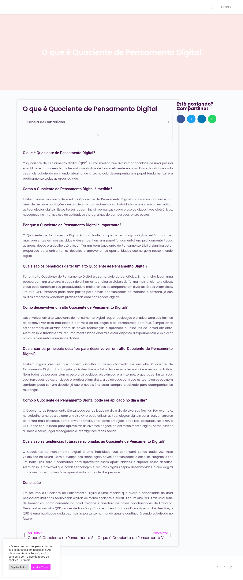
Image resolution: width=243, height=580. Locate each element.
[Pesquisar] (212, 7)
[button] (168, 122)
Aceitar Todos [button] (40, 567)
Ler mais (25, 560)
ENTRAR (226, 7)
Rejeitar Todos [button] (19, 567)
